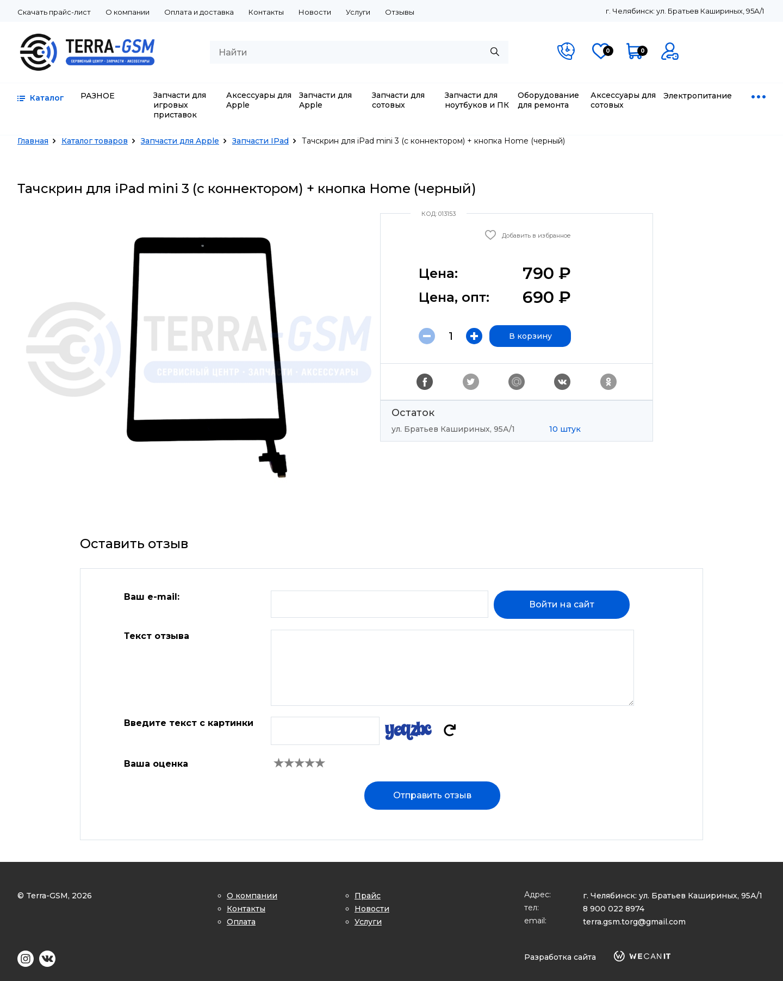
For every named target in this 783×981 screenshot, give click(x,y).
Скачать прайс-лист (54, 12)
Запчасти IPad (260, 141)
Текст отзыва (156, 636)
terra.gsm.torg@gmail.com (634, 922)
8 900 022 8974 (613, 909)
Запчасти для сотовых (398, 100)
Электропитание (697, 96)
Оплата (241, 922)
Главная (32, 141)
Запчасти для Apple (325, 100)
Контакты (266, 12)
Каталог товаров (94, 141)
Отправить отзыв (432, 795)
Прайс (368, 896)
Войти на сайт (561, 604)
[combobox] (359, 52)
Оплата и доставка (199, 12)
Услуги (358, 12)
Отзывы (399, 12)
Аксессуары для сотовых (623, 100)
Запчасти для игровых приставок (179, 105)
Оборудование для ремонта (548, 100)
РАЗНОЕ (97, 96)
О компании (127, 12)
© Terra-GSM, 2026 (54, 896)
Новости (315, 12)
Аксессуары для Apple (258, 100)
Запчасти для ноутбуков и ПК (477, 100)
